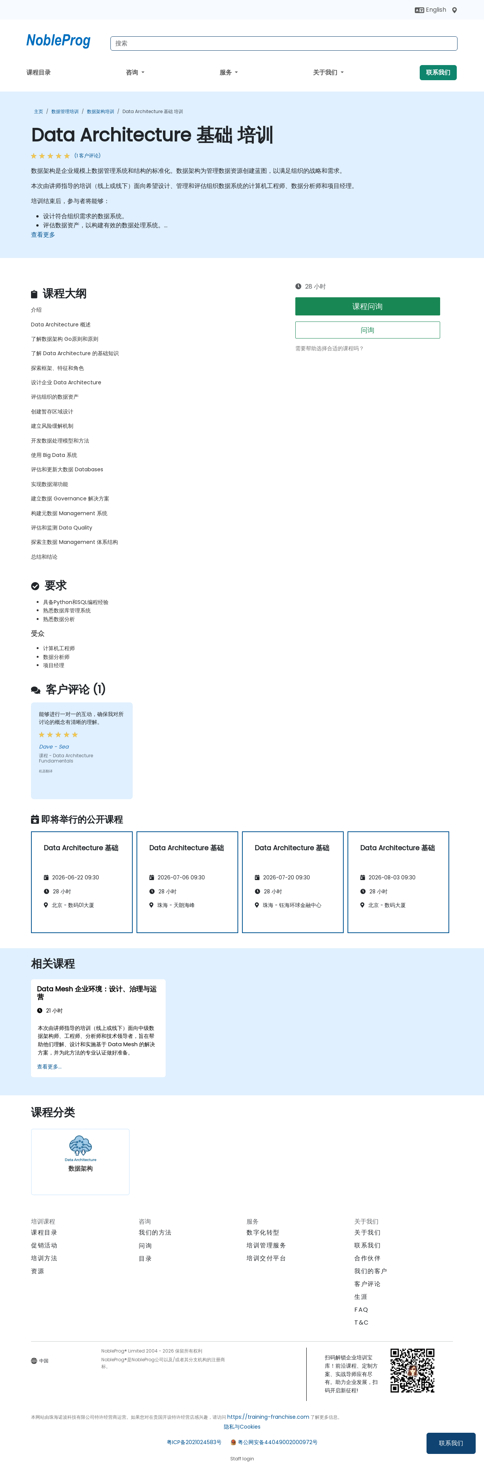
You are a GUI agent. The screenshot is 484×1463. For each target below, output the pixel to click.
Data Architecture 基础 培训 (153, 111)
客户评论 (367, 1284)
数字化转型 (263, 1232)
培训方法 (44, 1258)
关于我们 (326, 72)
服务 (226, 72)
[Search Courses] (284, 43)
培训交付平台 (267, 1258)
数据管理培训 (65, 111)
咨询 (133, 72)
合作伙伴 (367, 1258)
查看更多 (43, 234)
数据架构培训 (100, 111)
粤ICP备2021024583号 (194, 1442)
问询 (367, 330)
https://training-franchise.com (268, 1417)
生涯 (361, 1296)
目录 (145, 1258)
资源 (37, 1271)
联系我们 (451, 1443)
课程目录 (38, 72)
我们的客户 (371, 1271)
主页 (38, 111)
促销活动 (44, 1245)
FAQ (361, 1309)
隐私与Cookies (242, 1426)
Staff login (242, 1458)
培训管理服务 (267, 1245)
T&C (361, 1322)
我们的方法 (155, 1232)
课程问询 (367, 306)
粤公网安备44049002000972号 (278, 1442)
